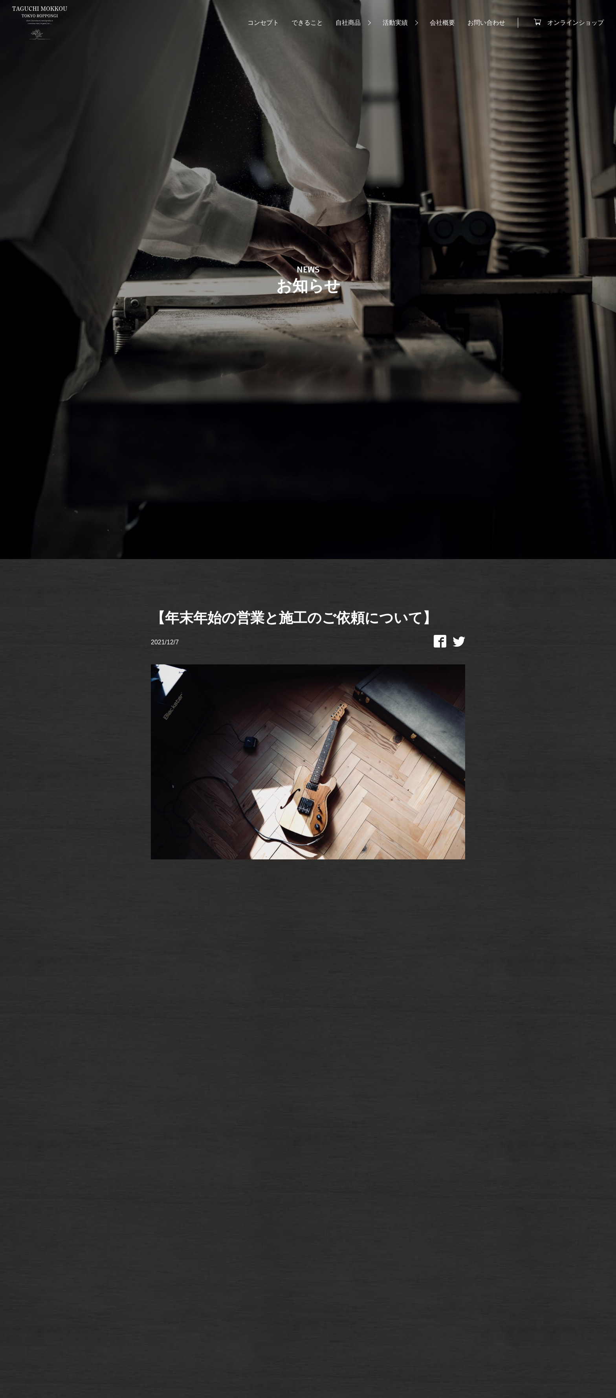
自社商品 (344, 24)
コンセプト (259, 24)
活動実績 (391, 24)
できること (303, 24)
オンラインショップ (572, 23)
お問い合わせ (483, 24)
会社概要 (438, 24)
